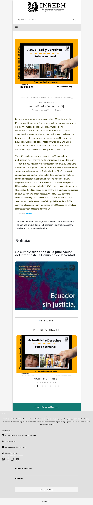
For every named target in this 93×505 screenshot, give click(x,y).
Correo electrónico (23, 469)
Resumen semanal (38, 98)
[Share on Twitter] (47, 321)
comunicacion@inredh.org (15, 447)
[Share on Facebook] (44, 321)
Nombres (19, 479)
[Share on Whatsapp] (49, 321)
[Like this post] (41, 321)
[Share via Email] (52, 321)
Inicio (22, 98)
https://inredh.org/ (12, 453)
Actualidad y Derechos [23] (46, 379)
